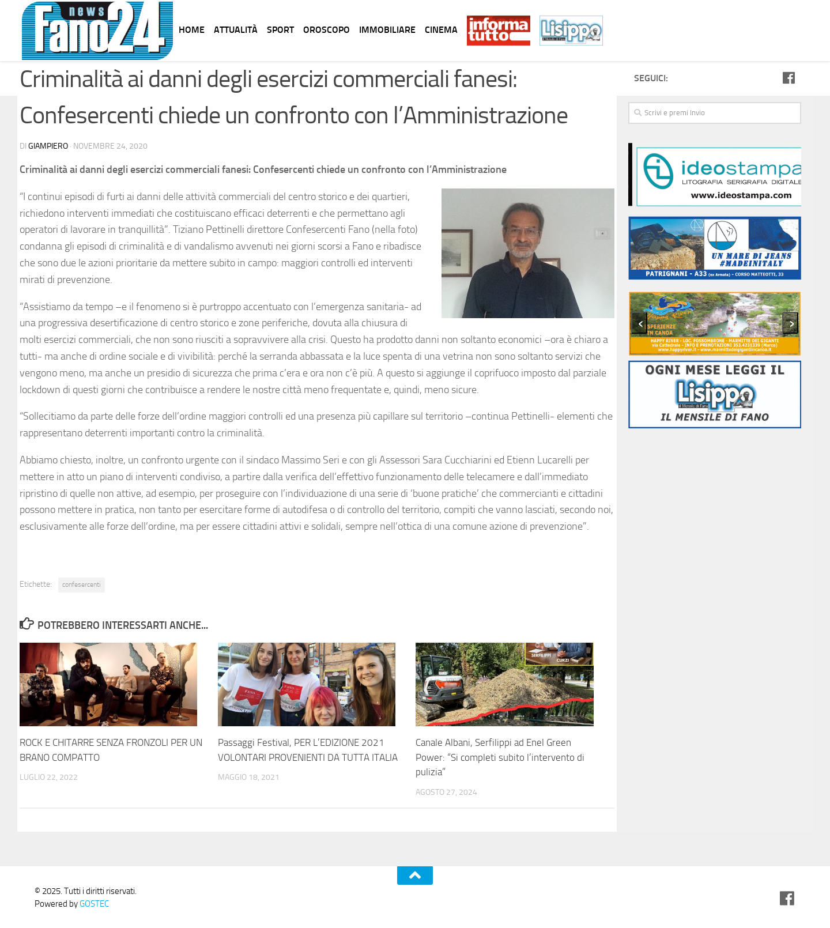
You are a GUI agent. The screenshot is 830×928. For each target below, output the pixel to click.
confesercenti (81, 584)
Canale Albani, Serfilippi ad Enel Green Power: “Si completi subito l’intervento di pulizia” (500, 757)
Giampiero (48, 146)
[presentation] (639, 323)
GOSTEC (93, 904)
